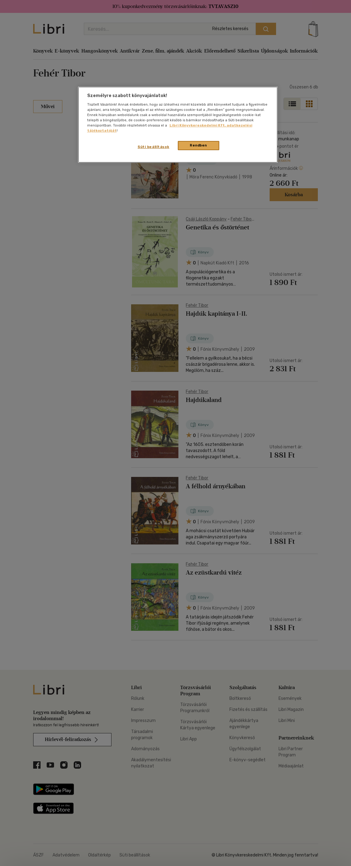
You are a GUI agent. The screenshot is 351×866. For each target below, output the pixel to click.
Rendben (198, 145)
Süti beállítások (153, 147)
